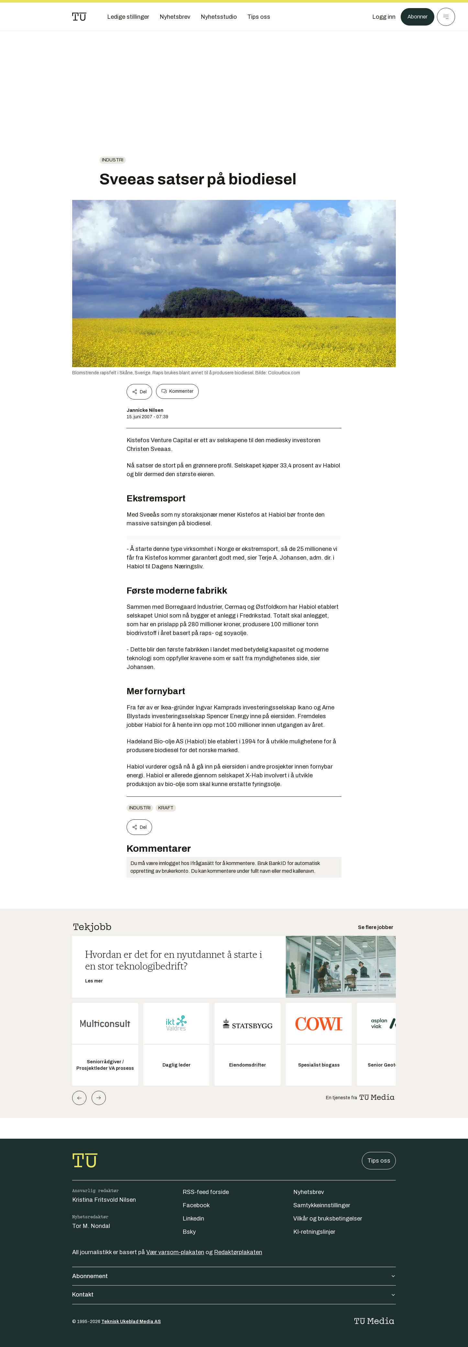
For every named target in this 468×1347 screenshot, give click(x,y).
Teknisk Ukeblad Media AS (131, 1321)
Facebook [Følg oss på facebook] (196, 1205)
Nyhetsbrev (308, 1192)
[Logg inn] (381, 16)
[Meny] (446, 17)
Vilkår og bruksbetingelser (327, 1218)
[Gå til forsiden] (79, 17)
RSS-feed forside (206, 1192)
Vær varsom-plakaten (175, 1252)
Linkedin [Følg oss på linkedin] (193, 1218)
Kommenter (177, 391)
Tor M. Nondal (91, 1226)
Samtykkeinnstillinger (321, 1205)
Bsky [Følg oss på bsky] (189, 1232)
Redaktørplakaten (238, 1252)
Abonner (416, 17)
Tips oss (378, 1160)
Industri (112, 160)
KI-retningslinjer (314, 1232)
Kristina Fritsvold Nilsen (104, 1200)
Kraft (165, 807)
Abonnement (234, 1276)
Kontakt (234, 1294)
